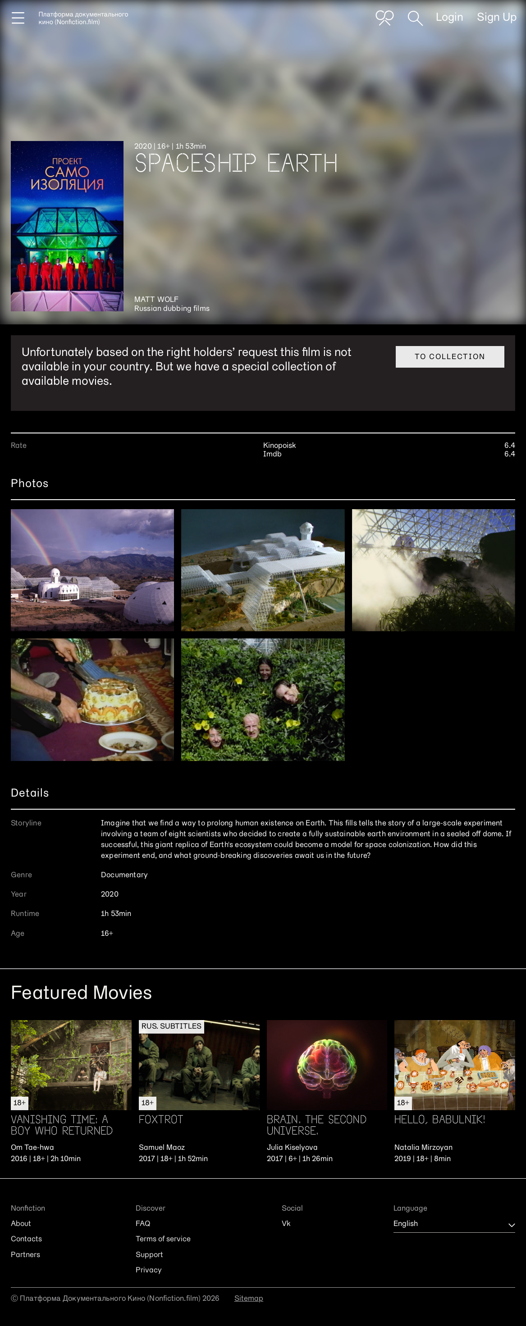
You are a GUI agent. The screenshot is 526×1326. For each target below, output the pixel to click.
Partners (25, 1255)
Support (149, 1255)
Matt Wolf (156, 300)
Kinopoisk (279, 446)
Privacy (149, 1270)
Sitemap (249, 1299)
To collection (450, 357)
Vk (286, 1224)
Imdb (272, 454)
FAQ (143, 1224)
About (21, 1224)
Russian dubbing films (172, 309)
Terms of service (163, 1239)
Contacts (26, 1239)
